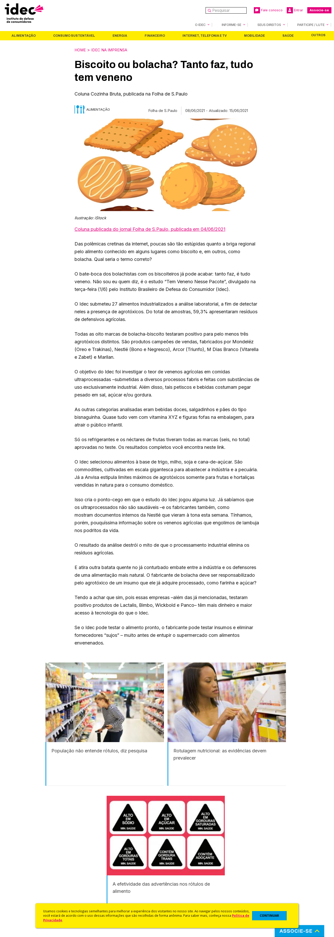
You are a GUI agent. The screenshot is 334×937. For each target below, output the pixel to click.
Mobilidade (254, 35)
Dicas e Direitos (181, 873)
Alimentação (24, 35)
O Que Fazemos (25, 867)
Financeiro (155, 35)
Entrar (295, 10)
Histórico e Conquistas (30, 880)
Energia (120, 35)
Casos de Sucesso (184, 900)
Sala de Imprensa (26, 887)
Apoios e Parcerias (27, 873)
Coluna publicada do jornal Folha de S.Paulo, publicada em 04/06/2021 (150, 228)
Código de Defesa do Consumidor (198, 860)
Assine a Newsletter (107, 894)
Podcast (96, 900)
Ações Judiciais (181, 894)
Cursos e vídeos (182, 867)
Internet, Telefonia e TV (204, 35)
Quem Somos (22, 860)
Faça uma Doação (261, 867)
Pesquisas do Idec (184, 887)
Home (81, 49)
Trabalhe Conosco (27, 894)
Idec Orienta (178, 880)
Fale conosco (268, 10)
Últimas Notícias (103, 867)
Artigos (95, 880)
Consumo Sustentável (74, 35)
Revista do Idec (103, 873)
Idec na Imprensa (113, 49)
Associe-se (319, 10)
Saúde (288, 35)
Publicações (100, 887)
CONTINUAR (269, 915)
